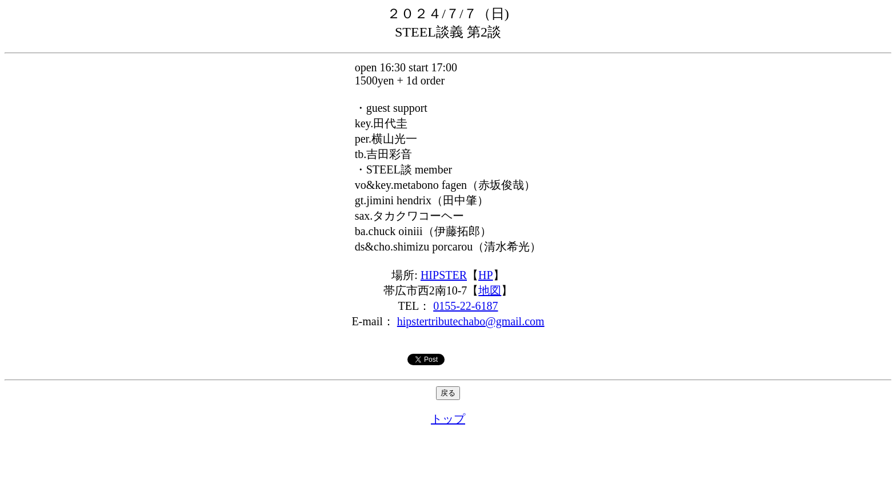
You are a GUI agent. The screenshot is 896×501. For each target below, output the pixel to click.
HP (485, 275)
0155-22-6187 (465, 306)
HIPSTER (444, 275)
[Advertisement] (448, 464)
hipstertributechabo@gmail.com (471, 321)
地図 (489, 290)
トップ (448, 419)
